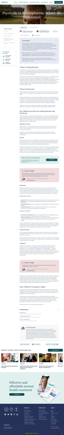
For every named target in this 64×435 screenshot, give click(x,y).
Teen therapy (27, 414)
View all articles (55, 349)
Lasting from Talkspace (28, 422)
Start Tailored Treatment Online (9, 43)
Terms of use (53, 422)
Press (52, 414)
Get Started (15, 394)
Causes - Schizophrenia (25, 319)
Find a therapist (42, 410)
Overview (6, 31)
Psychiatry (26, 413)
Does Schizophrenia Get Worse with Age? (10, 366)
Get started (51, 159)
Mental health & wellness (34, 2)
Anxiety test (41, 414)
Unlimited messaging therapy (30, 419)
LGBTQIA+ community (28, 416)
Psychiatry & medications (23, 2)
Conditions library (44, 2)
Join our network (54, 413)
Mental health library (43, 411)
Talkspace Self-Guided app (29, 423)
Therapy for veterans (28, 417)
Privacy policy (54, 419)
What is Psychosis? (8, 35)
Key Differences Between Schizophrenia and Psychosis (9, 39)
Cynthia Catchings (31, 180)
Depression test (42, 416)
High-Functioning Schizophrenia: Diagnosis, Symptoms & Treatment (27, 367)
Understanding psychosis (25, 316)
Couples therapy (27, 411)
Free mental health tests (43, 413)
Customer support (54, 426)
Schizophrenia (23, 312)
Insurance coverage (43, 419)
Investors (53, 417)
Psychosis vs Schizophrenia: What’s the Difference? (47, 366)
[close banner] (62, 433)
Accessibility (53, 423)
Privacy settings (54, 420)
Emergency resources (55, 428)
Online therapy (27, 410)
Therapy (15, 2)
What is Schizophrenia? (9, 33)
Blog (52, 410)
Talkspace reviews (42, 417)
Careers (52, 411)
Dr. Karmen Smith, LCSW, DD (44, 31)
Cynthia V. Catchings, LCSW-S (28, 31)
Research (51, 2)
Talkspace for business (28, 420)
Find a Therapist (58, 2)
